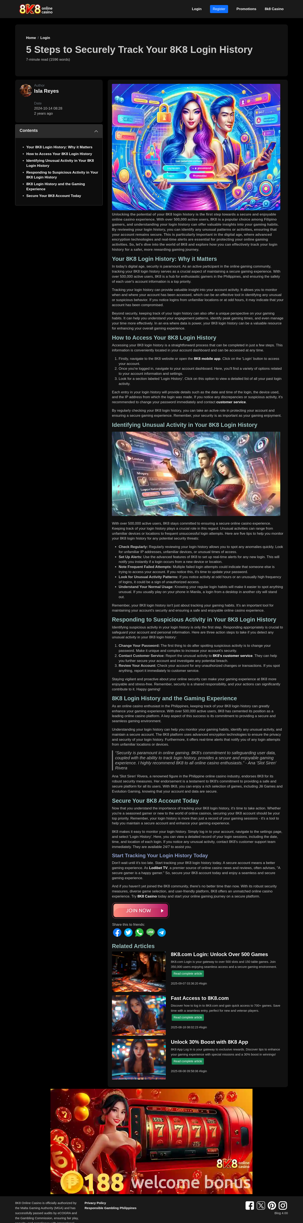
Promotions (246, 9)
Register (219, 9)
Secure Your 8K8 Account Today (53, 196)
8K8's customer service (232, 656)
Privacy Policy (95, 1203)
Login (197, 9)
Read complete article (188, 973)
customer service (231, 402)
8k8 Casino (274, 9)
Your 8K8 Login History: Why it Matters (59, 147)
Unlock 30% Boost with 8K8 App (209, 1042)
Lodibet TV (158, 868)
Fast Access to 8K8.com (200, 998)
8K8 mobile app (207, 359)
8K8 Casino (147, 896)
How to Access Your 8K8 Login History (59, 154)
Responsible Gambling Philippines (111, 1208)
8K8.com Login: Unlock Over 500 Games (219, 954)
